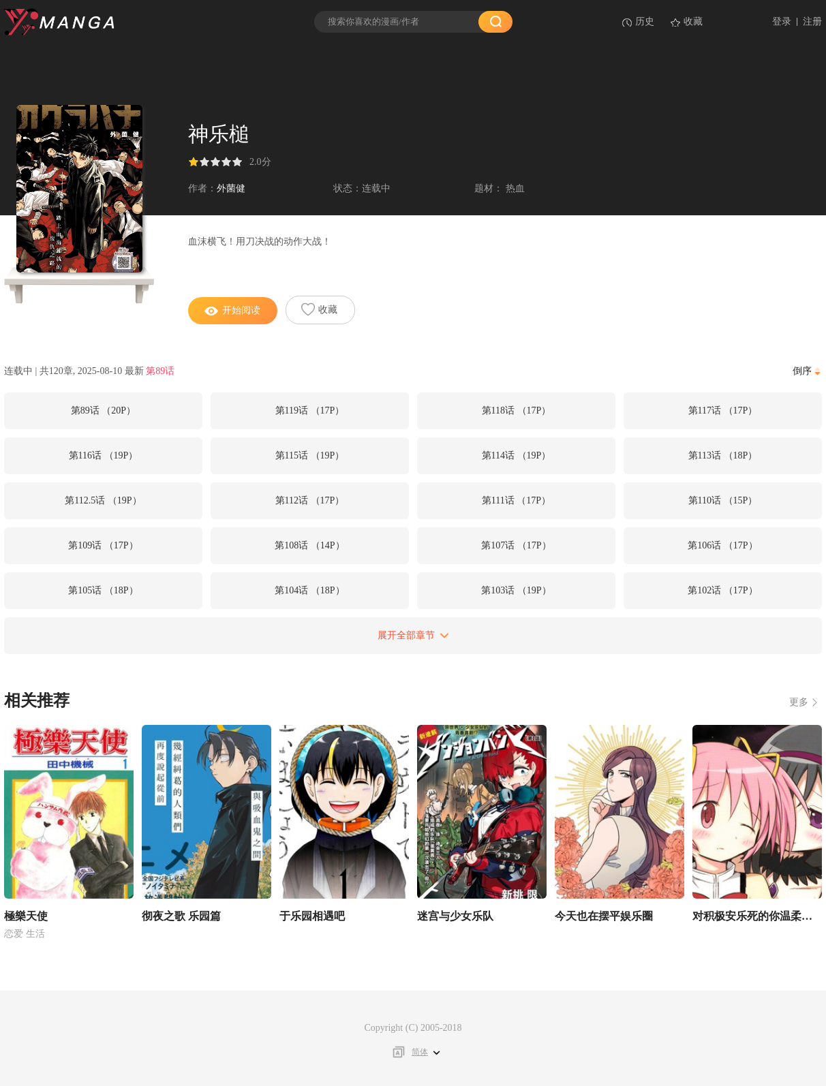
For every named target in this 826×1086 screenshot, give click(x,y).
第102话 (722, 590)
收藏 (693, 21)
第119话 (310, 410)
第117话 (723, 410)
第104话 (309, 590)
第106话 (722, 545)
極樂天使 (26, 916)
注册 (812, 21)
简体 (420, 1052)
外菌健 (231, 188)
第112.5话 (103, 500)
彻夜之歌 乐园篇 (181, 916)
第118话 (516, 410)
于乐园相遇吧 (312, 916)
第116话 (103, 455)
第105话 (103, 590)
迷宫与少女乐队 (455, 916)
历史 (644, 21)
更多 (798, 702)
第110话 (723, 500)
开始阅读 (232, 310)
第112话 (310, 500)
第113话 (723, 455)
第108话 (309, 545)
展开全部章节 (413, 635)
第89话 (160, 371)
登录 (781, 21)
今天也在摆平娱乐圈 (604, 916)
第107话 (516, 545)
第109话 (103, 545)
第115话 (310, 455)
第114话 (516, 455)
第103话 (516, 590)
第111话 (516, 500)
